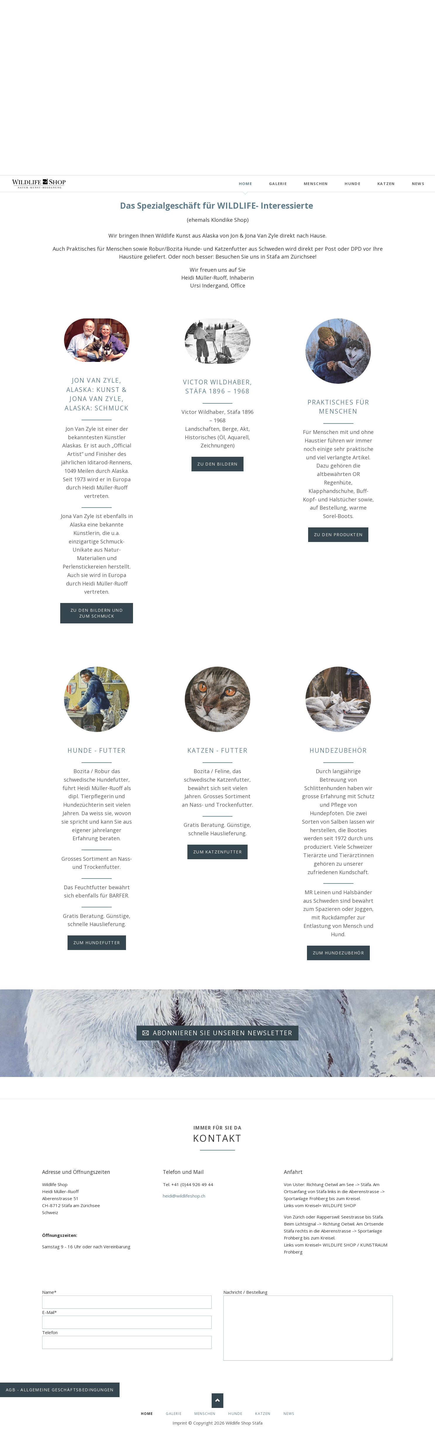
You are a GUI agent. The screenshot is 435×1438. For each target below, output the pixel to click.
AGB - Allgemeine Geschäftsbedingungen (60, 1389)
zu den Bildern (217, 464)
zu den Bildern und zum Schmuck (96, 613)
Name (49, 1292)
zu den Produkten (338, 534)
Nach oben (217, 1400)
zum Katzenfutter (217, 852)
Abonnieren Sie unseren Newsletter (221, 1033)
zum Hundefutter (96, 942)
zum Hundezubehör (338, 953)
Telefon (50, 1332)
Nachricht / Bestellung (245, 1292)
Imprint (179, 1423)
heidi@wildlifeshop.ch (184, 1196)
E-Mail (49, 1312)
